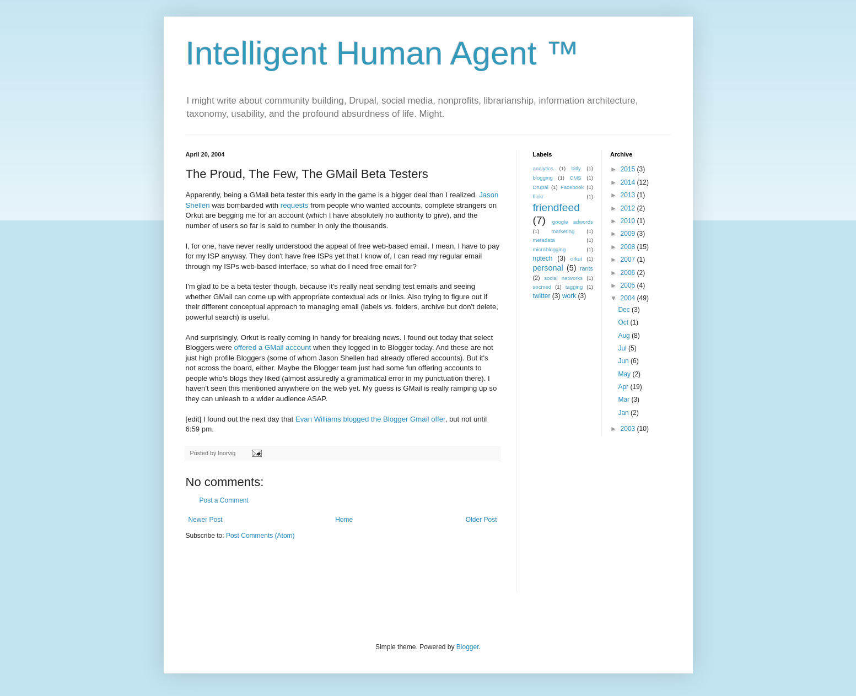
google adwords (572, 222)
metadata (544, 240)
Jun (624, 361)
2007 (629, 259)
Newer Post (206, 520)
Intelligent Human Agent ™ (382, 53)
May (625, 374)
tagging (574, 287)
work (569, 296)
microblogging (549, 249)
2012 (629, 208)
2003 (629, 429)
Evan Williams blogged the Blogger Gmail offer (370, 419)
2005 (629, 285)
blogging (543, 178)
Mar (624, 399)
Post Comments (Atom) (260, 535)
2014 (629, 182)
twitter (542, 296)
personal (548, 267)
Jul (623, 348)
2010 (629, 221)
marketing (562, 231)
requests (295, 205)
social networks (563, 278)
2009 (629, 234)
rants (586, 268)
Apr (624, 387)
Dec (625, 310)
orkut (576, 259)
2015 (629, 169)
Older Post (481, 520)
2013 (629, 195)
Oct (624, 322)
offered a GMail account (272, 347)
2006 (629, 273)
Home (344, 520)
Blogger (467, 647)
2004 (629, 298)
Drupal (540, 187)
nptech (543, 258)
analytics (543, 168)
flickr (538, 196)
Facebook (572, 187)
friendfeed (556, 207)
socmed (542, 287)
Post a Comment (224, 500)
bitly (576, 168)
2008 (629, 247)
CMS (575, 178)
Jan (624, 413)
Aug (625, 335)
